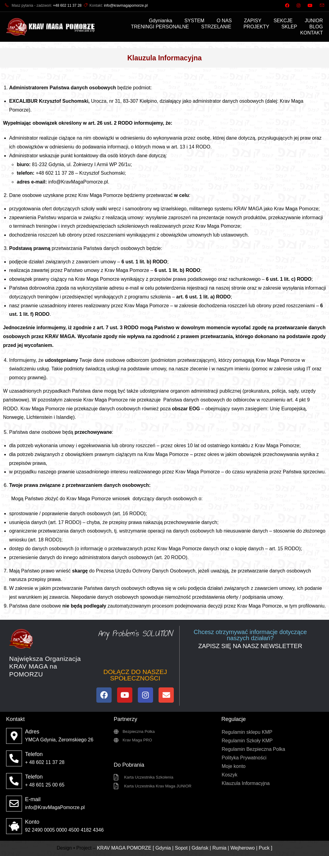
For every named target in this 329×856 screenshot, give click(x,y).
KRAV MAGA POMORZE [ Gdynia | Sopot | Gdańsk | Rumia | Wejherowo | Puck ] (184, 848)
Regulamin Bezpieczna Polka (253, 749)
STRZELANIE (216, 26)
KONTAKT (311, 32)
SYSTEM (194, 20)
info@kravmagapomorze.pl (126, 5)
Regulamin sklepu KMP (247, 732)
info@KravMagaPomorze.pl (78, 181)
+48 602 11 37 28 (67, 5)
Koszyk (230, 774)
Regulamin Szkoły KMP (247, 740)
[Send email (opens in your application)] (320, 6)
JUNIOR (314, 20)
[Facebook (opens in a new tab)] (287, 6)
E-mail (33, 799)
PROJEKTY (256, 26)
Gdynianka (160, 20)
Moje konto (233, 766)
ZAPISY (252, 20)
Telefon (34, 754)
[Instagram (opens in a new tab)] (298, 6)
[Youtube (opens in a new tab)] (310, 6)
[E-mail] (14, 803)
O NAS (224, 20)
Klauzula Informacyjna (246, 783)
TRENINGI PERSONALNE (160, 26)
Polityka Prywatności (244, 757)
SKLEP (289, 26)
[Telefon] (14, 758)
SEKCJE (283, 20)
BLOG (316, 26)
